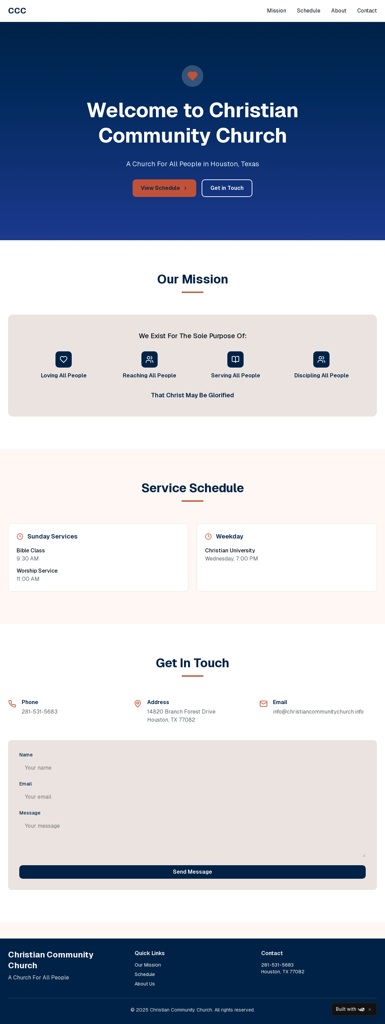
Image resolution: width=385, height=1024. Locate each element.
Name (26, 755)
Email (25, 784)
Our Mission (148, 965)
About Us (145, 984)
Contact (367, 10)
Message (30, 813)
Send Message (192, 871)
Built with (350, 1009)
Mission (276, 10)
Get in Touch (227, 188)
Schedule (308, 10)
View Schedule (164, 188)
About (338, 10)
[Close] (369, 1009)
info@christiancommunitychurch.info (318, 711)
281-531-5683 (40, 711)
